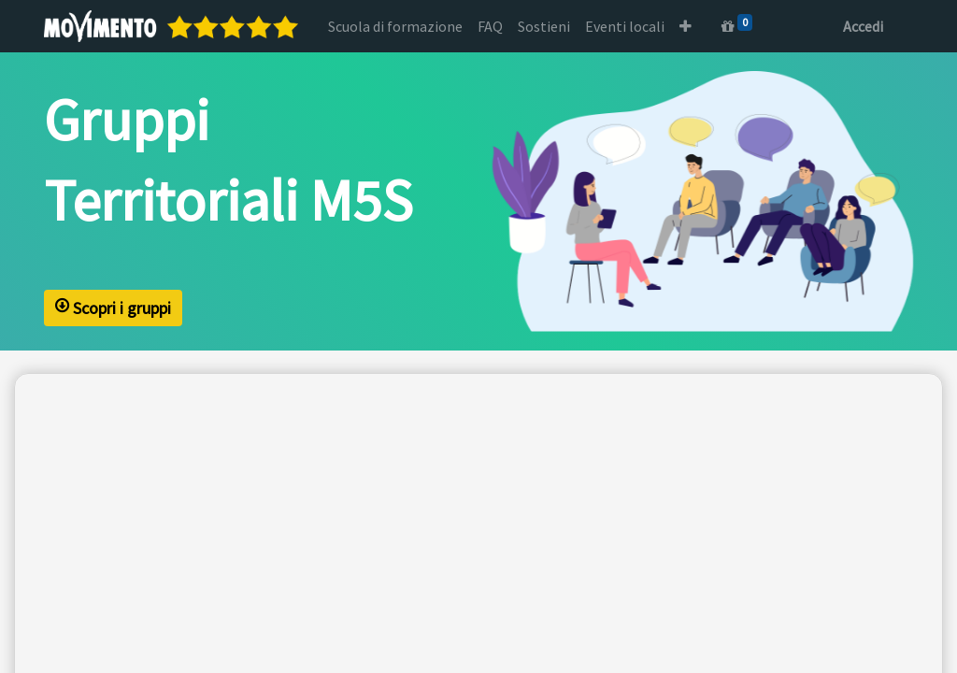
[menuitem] (395, 26)
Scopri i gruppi (113, 309)
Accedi (863, 26)
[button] (685, 26)
